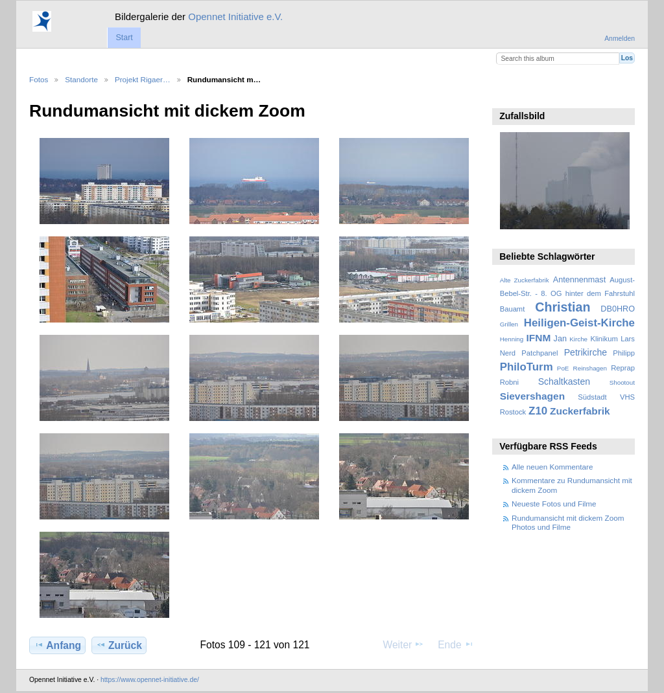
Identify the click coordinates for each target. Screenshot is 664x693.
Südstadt (592, 397)
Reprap (623, 368)
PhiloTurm (526, 367)
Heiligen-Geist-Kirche (579, 323)
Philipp (624, 353)
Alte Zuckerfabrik (524, 280)
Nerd (508, 353)
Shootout (622, 382)
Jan (560, 338)
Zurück (119, 645)
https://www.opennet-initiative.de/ (150, 679)
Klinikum (603, 339)
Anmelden (619, 38)
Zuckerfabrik (580, 410)
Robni (509, 382)
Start (123, 37)
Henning (512, 339)
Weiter (404, 644)
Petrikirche (585, 352)
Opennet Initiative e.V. (235, 16)
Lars (628, 339)
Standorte (81, 79)
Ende (456, 644)
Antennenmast (579, 279)
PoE (563, 368)
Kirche (578, 339)
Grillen (509, 324)
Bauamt (512, 309)
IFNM (539, 337)
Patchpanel (539, 353)
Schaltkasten (564, 381)
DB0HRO (617, 308)
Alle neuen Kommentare (552, 466)
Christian (562, 307)
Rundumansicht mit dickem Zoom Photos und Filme (568, 522)
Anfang (57, 645)
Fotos (38, 79)
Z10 (537, 411)
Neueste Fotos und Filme (554, 503)
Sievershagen (532, 396)
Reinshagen (590, 368)
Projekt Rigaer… (143, 79)
